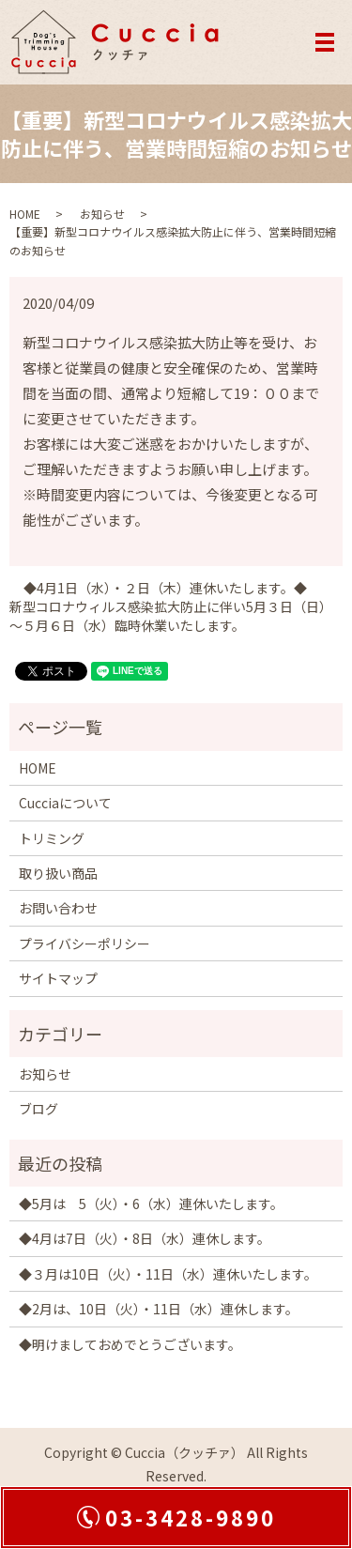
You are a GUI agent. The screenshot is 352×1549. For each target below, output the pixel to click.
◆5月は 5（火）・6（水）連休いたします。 (151, 1203)
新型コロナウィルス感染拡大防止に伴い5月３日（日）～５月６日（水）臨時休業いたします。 (167, 616)
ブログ (38, 1108)
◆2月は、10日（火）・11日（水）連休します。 (158, 1308)
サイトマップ (58, 978)
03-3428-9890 (190, 1517)
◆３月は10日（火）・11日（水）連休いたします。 (168, 1274)
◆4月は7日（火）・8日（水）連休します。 (144, 1238)
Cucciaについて (65, 802)
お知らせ (102, 214)
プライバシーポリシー (84, 943)
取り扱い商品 (58, 873)
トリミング (51, 838)
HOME (24, 214)
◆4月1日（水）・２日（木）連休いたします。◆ (165, 588)
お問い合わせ (58, 907)
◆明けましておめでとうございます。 (130, 1344)
